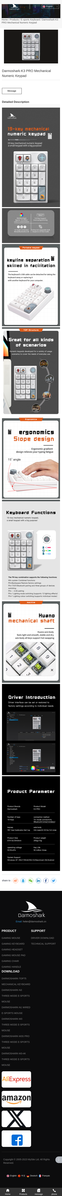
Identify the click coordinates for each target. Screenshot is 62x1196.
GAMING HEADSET (12, 949)
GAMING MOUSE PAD (13, 955)
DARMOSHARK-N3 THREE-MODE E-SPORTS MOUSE (16, 996)
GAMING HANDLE (11, 966)
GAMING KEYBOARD (13, 943)
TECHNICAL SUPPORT (43, 943)
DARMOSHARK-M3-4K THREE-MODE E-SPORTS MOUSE (16, 1059)
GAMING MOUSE (11, 938)
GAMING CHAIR (10, 961)
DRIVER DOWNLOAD (42, 938)
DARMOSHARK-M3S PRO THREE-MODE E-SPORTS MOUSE (16, 1042)
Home (5, 19)
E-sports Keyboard (30, 19)
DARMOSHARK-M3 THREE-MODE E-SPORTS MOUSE (16, 1025)
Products (14, 19)
